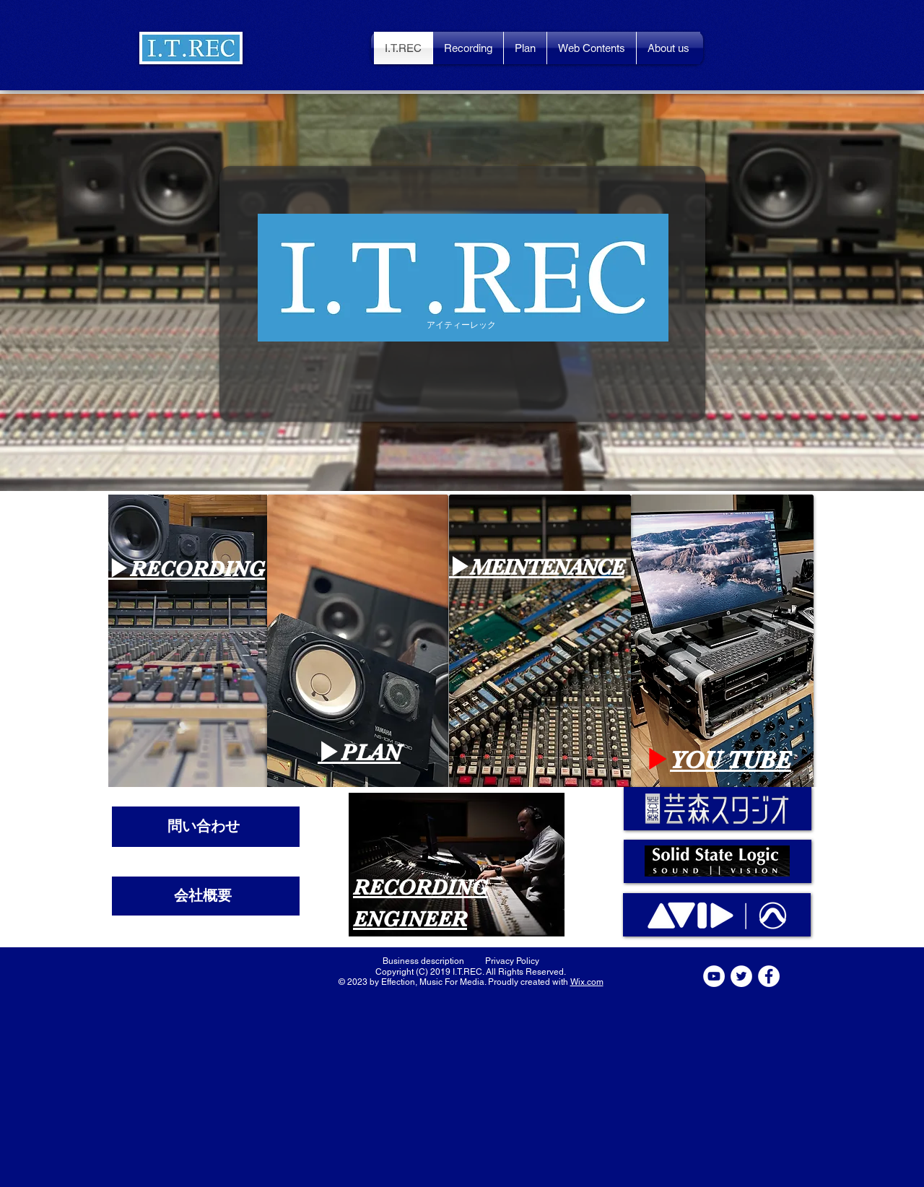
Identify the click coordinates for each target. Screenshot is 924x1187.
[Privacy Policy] (512, 961)
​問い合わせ (203, 826)
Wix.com (586, 982)
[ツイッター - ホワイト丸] (741, 976)
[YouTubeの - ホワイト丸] (714, 976)
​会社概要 (203, 895)
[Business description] (423, 961)
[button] (191, 48)
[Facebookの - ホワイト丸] (769, 976)
